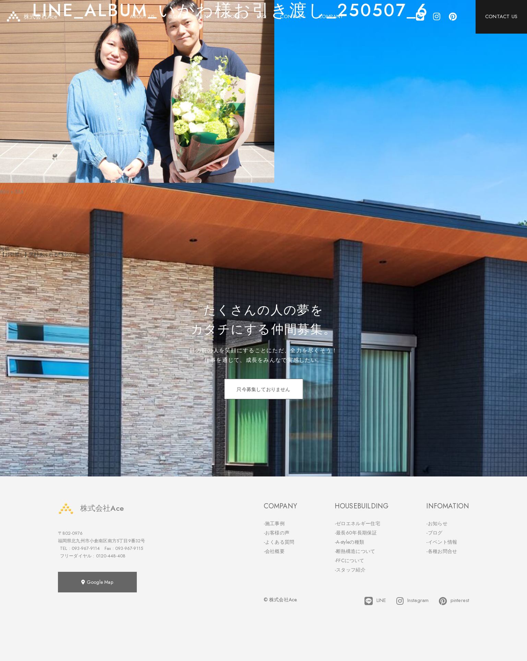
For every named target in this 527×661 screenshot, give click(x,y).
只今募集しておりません (263, 389)
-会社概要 (274, 551)
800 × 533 (11, 191)
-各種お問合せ (441, 551)
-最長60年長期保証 (356, 532)
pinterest (454, 601)
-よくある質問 (279, 542)
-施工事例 (274, 523)
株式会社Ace (91, 508)
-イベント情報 (441, 542)
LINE (375, 601)
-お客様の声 (277, 532)
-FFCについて (349, 560)
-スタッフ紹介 (350, 569)
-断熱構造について (355, 551)
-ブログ (434, 532)
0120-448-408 (110, 556)
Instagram (412, 601)
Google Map (97, 582)
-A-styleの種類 (349, 542)
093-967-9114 (86, 548)
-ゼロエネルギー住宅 (357, 523)
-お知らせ (436, 523)
